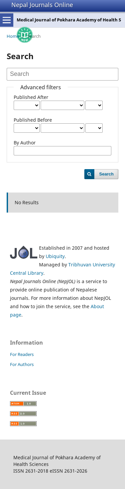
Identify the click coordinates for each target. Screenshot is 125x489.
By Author (25, 142)
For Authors (22, 364)
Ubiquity (55, 256)
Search (106, 173)
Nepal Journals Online (42, 5)
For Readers (22, 354)
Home (13, 36)
